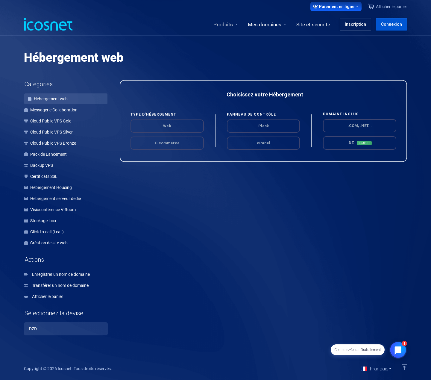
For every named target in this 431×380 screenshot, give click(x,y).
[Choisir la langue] (376, 368)
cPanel (263, 143)
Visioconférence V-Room (50, 209)
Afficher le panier (43, 296)
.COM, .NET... (360, 125)
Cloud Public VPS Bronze (50, 143)
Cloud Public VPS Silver (48, 132)
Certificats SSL (40, 176)
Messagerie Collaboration (51, 110)
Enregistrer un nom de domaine (57, 274)
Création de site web (46, 242)
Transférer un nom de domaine (56, 285)
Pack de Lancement (45, 154)
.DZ (359, 142)
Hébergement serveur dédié (52, 198)
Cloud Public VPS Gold (48, 121)
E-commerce (167, 143)
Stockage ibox (40, 220)
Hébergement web (48, 98)
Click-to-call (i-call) (44, 231)
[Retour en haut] (404, 367)
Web (167, 126)
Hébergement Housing (48, 187)
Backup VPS (38, 165)
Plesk (263, 126)
